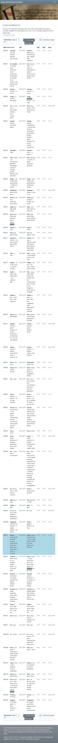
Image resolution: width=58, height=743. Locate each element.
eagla (11, 653)
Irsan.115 (50, 625)
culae (34, 242)
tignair (29, 76)
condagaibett (31, 485)
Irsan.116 (50, 436)
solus (11, 551)
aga (13, 400)
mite (32, 676)
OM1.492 (21, 89)
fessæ (30, 446)
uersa (33, 431)
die (28, 78)
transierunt (30, 147)
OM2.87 (5, 488)
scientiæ (29, 311)
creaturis (29, 211)
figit (11, 209)
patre (28, 370)
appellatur (30, 391)
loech (30, 570)
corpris (12, 495)
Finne (12, 535)
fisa (16, 410)
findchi (29, 586)
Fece (11, 214)
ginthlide (12, 164)
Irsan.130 (50, 106)
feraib (12, 398)
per (28, 562)
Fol (11, 679)
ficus (11, 491)
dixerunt (29, 141)
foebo (16, 158)
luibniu (29, 351)
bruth (12, 93)
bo (31, 634)
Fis (28, 616)
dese (11, 547)
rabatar (29, 278)
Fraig (11, 96)
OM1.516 (21, 362)
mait (32, 64)
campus (12, 330)
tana (14, 446)
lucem (12, 220)
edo (30, 316)
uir (27, 381)
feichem (29, 201)
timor (33, 650)
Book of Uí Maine (27, 737)
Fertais (29, 407)
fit (32, 461)
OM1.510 (21, 272)
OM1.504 (21, 214)
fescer (29, 74)
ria (11, 702)
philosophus (30, 307)
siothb (12, 597)
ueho (11, 229)
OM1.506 (21, 232)
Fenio (33, 368)
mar (16, 407)
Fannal (29, 51)
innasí (28, 112)
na (10, 168)
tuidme (31, 250)
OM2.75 (5, 295)
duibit (12, 584)
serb (16, 265)
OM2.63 (5, 157)
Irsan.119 (50, 347)
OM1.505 (21, 227)
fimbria (12, 349)
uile (33, 469)
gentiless (29, 166)
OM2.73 (5, 262)
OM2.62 (5, 150)
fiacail (28, 248)
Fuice (11, 663)
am (28, 560)
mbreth (29, 137)
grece (28, 108)
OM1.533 (21, 505)
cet (33, 398)
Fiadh (12, 505)
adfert (12, 413)
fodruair (12, 174)
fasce (11, 152)
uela (33, 253)
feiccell (29, 526)
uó (34, 290)
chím (13, 541)
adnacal (29, 396)
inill (30, 502)
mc (14, 338)
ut (31, 370)
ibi (12, 410)
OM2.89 (5, 505)
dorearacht (30, 131)
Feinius (29, 376)
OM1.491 (21, 64)
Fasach (12, 121)
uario (28, 68)
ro (31, 192)
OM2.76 (5, 314)
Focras (29, 695)
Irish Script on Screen (32, 739)
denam (33, 400)
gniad (33, 591)
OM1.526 (21, 436)
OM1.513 (21, 314)
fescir (28, 66)
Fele (11, 253)
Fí (27, 511)
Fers (11, 431)
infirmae (29, 54)
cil (13, 242)
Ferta (12, 394)
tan (16, 362)
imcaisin (12, 553)
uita (14, 625)
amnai (12, 667)
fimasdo (12, 539)
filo (11, 297)
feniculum (13, 576)
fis (16, 263)
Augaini (29, 591)
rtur (11, 200)
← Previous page (29, 40)
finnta (33, 541)
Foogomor (30, 700)
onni (13, 489)
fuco (33, 663)
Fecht (29, 227)
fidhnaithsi (13, 517)
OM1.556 (21, 679)
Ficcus (29, 489)
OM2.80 (5, 367)
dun (33, 599)
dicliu (32, 248)
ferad (33, 284)
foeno (33, 556)
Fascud (29, 150)
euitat (29, 453)
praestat (32, 218)
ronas (15, 192)
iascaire (29, 481)
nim (31, 511)
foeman (12, 326)
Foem (12, 347)
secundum (30, 164)
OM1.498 (21, 179)
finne (30, 543)
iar (27, 702)
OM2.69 (5, 227)
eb (16, 183)
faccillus (12, 112)
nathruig (29, 459)
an (10, 78)
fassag (29, 135)
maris (11, 353)
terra (30, 562)
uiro (32, 379)
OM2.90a (5, 522)
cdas (12, 211)
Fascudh (12, 150)
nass (34, 192)
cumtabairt (30, 70)
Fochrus (12, 695)
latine (11, 127)
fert (32, 404)
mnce (12, 669)
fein (16, 368)
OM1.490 (21, 50)
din (12, 568)
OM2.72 (5, 253)
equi (11, 282)
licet (28, 383)
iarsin (28, 290)
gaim (28, 704)
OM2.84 (5, 431)
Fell (28, 272)
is (33, 267)
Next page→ (28, 43)
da (15, 334)
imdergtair (30, 669)
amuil (15, 558)
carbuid (12, 417)
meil (15, 610)
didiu (28, 59)
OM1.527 (21, 451)
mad (11, 166)
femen (30, 467)
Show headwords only (8, 35)
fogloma (12, 301)
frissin (33, 463)
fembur (29, 355)
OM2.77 (5, 323)
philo (28, 297)
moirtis (29, 689)
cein (28, 284)
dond (33, 457)
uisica (31, 616)
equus (33, 272)
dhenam (12, 402)
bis (15, 685)
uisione (29, 622)
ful (11, 681)
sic (31, 257)
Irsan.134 (50, 615)
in (34, 70)
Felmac (29, 295)
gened (12, 172)
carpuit (29, 410)
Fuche (29, 663)
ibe (34, 415)
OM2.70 (5, 232)
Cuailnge (29, 292)
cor (29, 194)
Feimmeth (30, 362)
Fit (11, 625)
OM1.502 (21, 197)
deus (33, 179)
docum (29, 473)
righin (14, 100)
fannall (32, 57)
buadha (12, 442)
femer (12, 357)
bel (15, 238)
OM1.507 (21, 238)
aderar (12, 582)
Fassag (29, 121)
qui (33, 141)
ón (27, 665)
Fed (11, 314)
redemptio (30, 185)
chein (11, 706)
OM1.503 (21, 207)
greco (33, 535)
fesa (11, 446)
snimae (33, 421)
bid (33, 683)
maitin (29, 72)
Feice (28, 214)
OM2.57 (5, 64)
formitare (13, 70)
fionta (12, 545)
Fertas (12, 407)
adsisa (29, 417)
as (10, 269)
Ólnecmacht (31, 282)
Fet (11, 451)
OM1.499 (21, 190)
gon (13, 580)
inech (13, 524)
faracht (12, 372)
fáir (30, 78)
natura (29, 618)
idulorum (13, 440)
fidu (15, 491)
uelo (11, 255)
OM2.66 (5, 197)
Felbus (12, 263)
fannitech (30, 60)
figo (11, 242)
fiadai (28, 181)
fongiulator (30, 374)
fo (32, 372)
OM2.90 (5, 510)
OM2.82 (5, 394)
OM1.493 (21, 96)
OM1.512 (21, 295)
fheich (12, 532)
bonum (29, 636)
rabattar (12, 280)
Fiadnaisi (30, 190)
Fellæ (32, 274)
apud (11, 183)
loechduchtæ (31, 444)
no (11, 66)
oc (30, 400)
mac (15, 299)
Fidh (11, 500)
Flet (28, 314)
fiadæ (28, 192)
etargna (29, 620)
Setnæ (32, 593)
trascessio (13, 125)
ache (31, 704)
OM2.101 (5, 663)
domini (29, 187)
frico (11, 606)
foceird (29, 461)
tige (32, 214)
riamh (28, 129)
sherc (28, 299)
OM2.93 (5, 573)
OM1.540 (21, 573)
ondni (28, 576)
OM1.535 (21, 522)
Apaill (28, 162)
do (27, 402)
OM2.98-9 (6, 634)
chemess (12, 708)
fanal (28, 53)
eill (16, 530)
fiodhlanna (13, 519)
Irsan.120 (50, 190)
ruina (15, 681)
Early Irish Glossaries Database (12, 2)
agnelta (15, 340)
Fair (28, 64)
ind (33, 257)
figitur (29, 235)
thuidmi (29, 242)
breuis (29, 708)
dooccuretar (31, 455)
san (11, 53)
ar (31, 68)
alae (33, 54)
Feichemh (13, 201)
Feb (11, 158)
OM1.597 (21, 510)
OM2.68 (5, 214)
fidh (11, 100)
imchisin (29, 547)
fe (10, 338)
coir (28, 404)
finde (11, 549)
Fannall (12, 51)
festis (11, 438)
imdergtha (13, 671)
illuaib (15, 166)
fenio (12, 370)
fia (11, 192)
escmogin (31, 465)
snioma (12, 423)
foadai (12, 181)
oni (15, 267)
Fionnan (12, 556)
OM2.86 (5, 451)
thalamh (12, 562)
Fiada (12, 179)
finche (12, 586)
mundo (29, 145)
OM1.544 (21, 604)
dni (12, 187)
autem (33, 706)
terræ (33, 235)
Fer (11, 379)
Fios (11, 616)
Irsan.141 (50, 694)
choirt (30, 402)
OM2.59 (5, 96)
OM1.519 (21, 379)
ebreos (32, 183)
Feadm (12, 324)
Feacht (12, 227)
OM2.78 (5, 347)
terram (15, 235)
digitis (12, 427)
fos (33, 636)
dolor (28, 491)
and (31, 683)
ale (14, 59)
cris (28, 697)
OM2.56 (5, 50)
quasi (15, 84)
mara (28, 415)
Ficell (28, 522)
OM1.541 (21, 589)
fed (17, 174)
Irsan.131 (50, 634)
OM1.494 (21, 106)
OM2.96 (5, 615)
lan (28, 320)
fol (17, 685)
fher (32, 560)
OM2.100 (5, 647)
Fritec (12, 604)
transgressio (31, 125)
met (32, 364)
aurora (12, 74)
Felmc (12, 295)
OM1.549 (21, 647)
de (27, 143)
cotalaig (29, 477)
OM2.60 (5, 106)
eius (28, 57)
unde (11, 68)
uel (16, 197)
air (16, 566)
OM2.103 (5, 679)
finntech (12, 601)
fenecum (29, 578)
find (32, 564)
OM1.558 (21, 700)
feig (28, 528)
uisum (32, 209)
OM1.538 (21, 535)
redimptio (14, 185)
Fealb (12, 272)
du (12, 278)
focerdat (29, 479)
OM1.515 (21, 347)
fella (11, 276)
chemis (29, 706)
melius (29, 644)
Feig (28, 207)
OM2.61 (5, 121)
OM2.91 (5, 535)
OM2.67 (5, 207)
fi (16, 240)
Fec (28, 233)
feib (11, 176)
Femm (29, 347)
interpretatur (31, 640)
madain (14, 78)
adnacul (12, 396)
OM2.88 (5, 500)
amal (29, 255)
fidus (11, 502)
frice (15, 608)
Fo (11, 634)
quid (28, 642)
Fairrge (29, 89)
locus (11, 110)
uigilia (12, 528)
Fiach (11, 197)
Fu (11, 511)
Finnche (12, 574)
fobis (11, 651)
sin (31, 469)
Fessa (28, 436)
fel (13, 267)
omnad (12, 660)
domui (12, 222)
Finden (12, 564)
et (27, 316)
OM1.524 (21, 407)
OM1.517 (21, 367)
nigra (14, 578)
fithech (12, 526)
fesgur (14, 66)
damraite (15, 336)
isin (34, 461)
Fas (11, 106)
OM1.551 (21, 663)
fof (16, 647)
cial (11, 524)
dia (16, 179)
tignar (12, 84)
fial (29, 257)
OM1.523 (21, 394)
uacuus (12, 116)
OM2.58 (5, 89)
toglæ (29, 448)
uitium (33, 491)
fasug (15, 106)
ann (34, 127)
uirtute (32, 381)
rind (13, 168)
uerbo (12, 537)
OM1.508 (21, 253)
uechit (15, 203)
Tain (31, 290)
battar (12, 334)
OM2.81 (5, 379)
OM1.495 (21, 121)
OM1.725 (21, 157)
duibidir (29, 584)
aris (16, 74)
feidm (29, 364)
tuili (12, 411)
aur (12, 593)
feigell (12, 530)
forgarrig (30, 288)
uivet (11, 453)
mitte (11, 676)
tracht (29, 463)
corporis (29, 493)
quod (28, 139)
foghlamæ (30, 303)
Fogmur (12, 700)
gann (11, 704)
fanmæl (12, 54)
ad (14, 410)
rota (11, 421)
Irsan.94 (50, 510)
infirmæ (12, 57)
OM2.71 (5, 238)
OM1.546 (21, 625)
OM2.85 (5, 436)
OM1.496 (21, 150)
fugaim (14, 702)
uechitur (29, 200)
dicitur (12, 72)
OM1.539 (21, 556)
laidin (16, 653)
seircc (15, 297)
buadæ (29, 442)
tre (13, 560)
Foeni (12, 368)
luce (32, 644)
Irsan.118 (50, 323)
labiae (29, 246)
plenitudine (13, 316)
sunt (11, 59)
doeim (33, 255)
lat (15, 545)
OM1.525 (21, 431)
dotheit (30, 471)
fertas (32, 413)
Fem (11, 362)
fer (28, 280)
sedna (15, 595)
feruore (12, 91)
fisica (15, 616)
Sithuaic (29, 595)
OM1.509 (21, 262)
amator (29, 309)
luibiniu (12, 351)
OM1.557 (21, 694)
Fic (11, 489)
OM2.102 (5, 674)
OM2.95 (5, 604)
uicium (12, 493)
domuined (13, 162)
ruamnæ (31, 665)
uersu (12, 433)
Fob (11, 647)
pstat (12, 218)
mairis (29, 353)
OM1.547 (21, 634)
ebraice (12, 123)
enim (15, 181)
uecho (29, 229)
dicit (28, 387)
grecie (32, 244)
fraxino (12, 98)
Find (28, 556)
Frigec (29, 604)
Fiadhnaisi (13, 190)
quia (32, 53)
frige (32, 608)
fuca (16, 663)
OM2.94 (5, 589)
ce (31, 129)
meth (11, 364)
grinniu (29, 154)
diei (11, 86)
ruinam (15, 687)
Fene (28, 368)
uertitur (12, 420)
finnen (29, 564)
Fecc (11, 233)
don (15, 568)
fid (34, 100)
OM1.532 (21, 500)
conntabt (13, 76)
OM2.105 (5, 700)
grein (30, 160)
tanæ (33, 448)
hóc (30, 143)
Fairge (12, 89)
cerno (30, 539)
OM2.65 (5, 190)
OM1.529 (21, 488)
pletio (33, 314)
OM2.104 (5, 694)
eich (33, 278)
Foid (11, 674)
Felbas (29, 263)
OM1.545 (21, 615)
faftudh (12, 657)
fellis (13, 269)
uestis (29, 438)
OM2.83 (5, 407)
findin (11, 566)
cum (33, 411)
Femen (29, 324)
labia (15, 244)
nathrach (29, 475)
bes (30, 457)
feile (28, 259)
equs (11, 274)
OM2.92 (5, 556)
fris (11, 610)
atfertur (29, 420)
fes (13, 265)
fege (11, 216)
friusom (29, 483)
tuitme (12, 240)
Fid (28, 500)
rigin (28, 102)
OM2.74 (5, 272)
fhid (28, 507)
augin (11, 591)
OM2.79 (5, 362)
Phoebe (33, 158)
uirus (31, 387)
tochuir (14, 455)
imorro (33, 74)
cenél (28, 469)
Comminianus (31, 385)
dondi (28, 269)
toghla (12, 448)
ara (28, 667)
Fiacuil (29, 238)
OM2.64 (5, 179)
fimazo (33, 537)
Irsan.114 (50, 488)
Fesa (11, 436)
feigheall (13, 522)
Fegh (11, 207)
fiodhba (12, 514)
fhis (11, 299)
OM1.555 (21, 674)
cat (29, 286)
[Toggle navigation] (55, 2)
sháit (30, 320)
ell (33, 526)
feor (30, 558)
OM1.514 (21, 323)
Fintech (12, 589)
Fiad (28, 505)
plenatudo (30, 318)
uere (15, 379)
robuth (30, 127)
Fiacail (12, 238)
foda (32, 674)
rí (16, 334)
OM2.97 (5, 625)
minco (31, 667)
